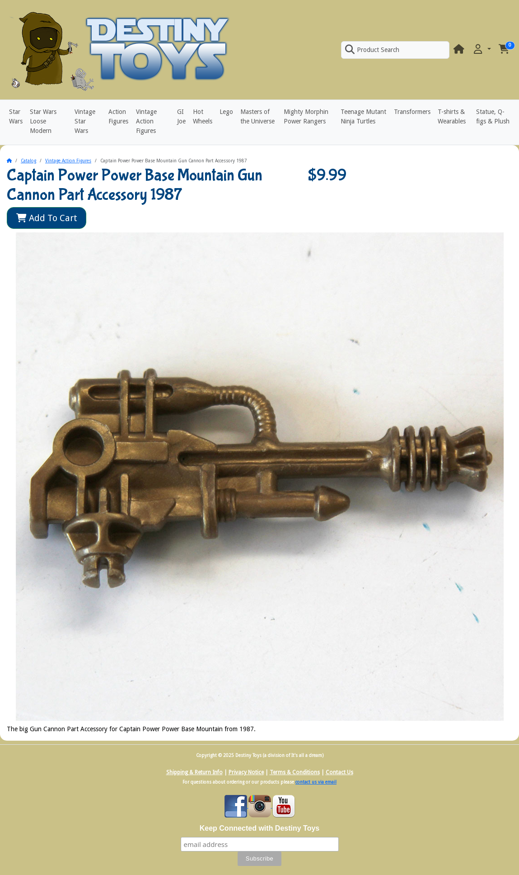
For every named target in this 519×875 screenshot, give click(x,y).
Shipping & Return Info (194, 772)
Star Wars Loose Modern (43, 121)
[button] (481, 49)
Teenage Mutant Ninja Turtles (363, 116)
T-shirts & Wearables (452, 116)
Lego (226, 111)
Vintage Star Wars (85, 121)
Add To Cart (46, 218)
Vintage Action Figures (146, 121)
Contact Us (339, 772)
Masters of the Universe (257, 116)
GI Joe (181, 116)
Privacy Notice (246, 772)
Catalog (28, 160)
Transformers (412, 111)
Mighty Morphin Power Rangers (306, 116)
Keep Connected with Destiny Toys (260, 828)
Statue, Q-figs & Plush (493, 116)
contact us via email (316, 782)
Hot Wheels (202, 116)
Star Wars (16, 116)
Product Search (372, 49)
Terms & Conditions (295, 772)
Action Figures (118, 116)
